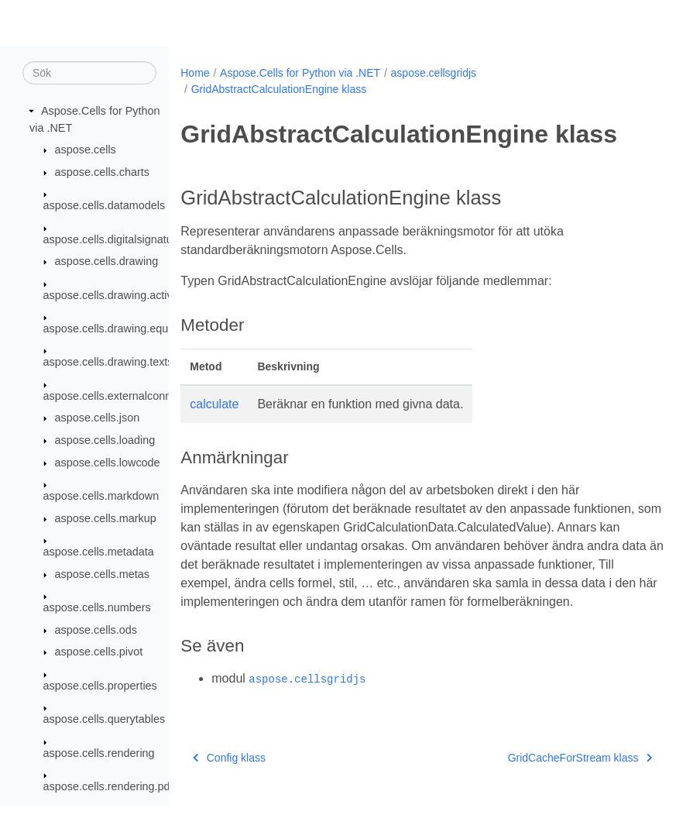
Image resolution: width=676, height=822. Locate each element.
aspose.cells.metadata (98, 552)
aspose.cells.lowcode (107, 463)
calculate (214, 404)
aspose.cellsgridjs (434, 73)
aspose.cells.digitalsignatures (115, 239)
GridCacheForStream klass (546, 776)
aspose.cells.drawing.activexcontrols (133, 295)
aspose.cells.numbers (97, 608)
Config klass (229, 776)
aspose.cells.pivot (99, 652)
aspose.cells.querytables (104, 720)
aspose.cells (85, 150)
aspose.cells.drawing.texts (108, 362)
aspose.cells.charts (102, 173)
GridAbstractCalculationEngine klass (278, 89)
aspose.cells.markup (105, 519)
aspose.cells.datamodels (104, 206)
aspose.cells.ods (96, 630)
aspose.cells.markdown (101, 496)
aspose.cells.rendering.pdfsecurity (127, 787)
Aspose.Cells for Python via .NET (300, 73)
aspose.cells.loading (105, 441)
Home (194, 73)
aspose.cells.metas (102, 575)
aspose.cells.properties (100, 686)
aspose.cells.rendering (99, 753)
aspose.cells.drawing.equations (120, 329)
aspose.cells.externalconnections (125, 396)
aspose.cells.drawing (107, 262)
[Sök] (89, 73)
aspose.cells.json (97, 418)
